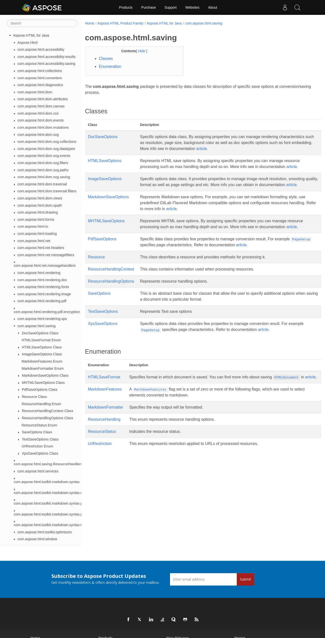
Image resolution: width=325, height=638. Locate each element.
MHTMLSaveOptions (106, 227)
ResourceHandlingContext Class (47, 411)
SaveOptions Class (37, 432)
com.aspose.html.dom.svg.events (44, 156)
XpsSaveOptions (102, 335)
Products (125, 7)
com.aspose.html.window (37, 539)
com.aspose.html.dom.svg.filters (43, 163)
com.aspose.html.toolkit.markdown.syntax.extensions (56, 493)
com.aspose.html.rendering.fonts (43, 287)
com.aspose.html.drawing (38, 212)
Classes (106, 58)
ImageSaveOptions (105, 179)
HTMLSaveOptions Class (42, 347)
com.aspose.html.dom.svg (38, 135)
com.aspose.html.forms (36, 219)
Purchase (148, 7)
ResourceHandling (104, 437)
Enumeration (110, 66)
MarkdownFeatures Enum (42, 361)
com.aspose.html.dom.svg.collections (47, 142)
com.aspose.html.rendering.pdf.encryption (47, 312)
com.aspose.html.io (33, 226)
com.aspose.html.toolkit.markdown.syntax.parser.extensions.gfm (64, 514)
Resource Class (34, 397)
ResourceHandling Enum (41, 404)
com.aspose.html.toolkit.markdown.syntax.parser (52, 503)
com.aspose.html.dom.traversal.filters (47, 191)
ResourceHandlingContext (111, 281)
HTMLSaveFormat (104, 389)
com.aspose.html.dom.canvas (41, 106)
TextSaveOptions (103, 323)
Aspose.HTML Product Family (120, 23)
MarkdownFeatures (105, 407)
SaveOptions (99, 305)
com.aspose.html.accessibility (41, 49)
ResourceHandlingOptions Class (47, 418)
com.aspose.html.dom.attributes (43, 99)
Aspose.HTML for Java (31, 35)
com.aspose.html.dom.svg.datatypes (46, 149)
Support (171, 7)
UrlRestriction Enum (37, 446)
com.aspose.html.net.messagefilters (46, 255)
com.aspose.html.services (38, 471)
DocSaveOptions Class (40, 333)
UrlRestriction (100, 461)
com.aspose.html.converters (40, 78)
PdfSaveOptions (102, 251)
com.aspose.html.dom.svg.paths (43, 170)
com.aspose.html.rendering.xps (42, 319)
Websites (192, 7)
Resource (96, 269)
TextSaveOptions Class (40, 439)
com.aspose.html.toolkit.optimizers (45, 532)
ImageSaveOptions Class (42, 354)
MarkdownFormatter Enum (43, 368)
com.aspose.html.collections (40, 71)
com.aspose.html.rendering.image (44, 294)
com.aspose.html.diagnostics (40, 85)
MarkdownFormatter (105, 425)
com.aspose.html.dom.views (40, 198)
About (212, 7)
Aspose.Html (28, 43)
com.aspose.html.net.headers (41, 248)
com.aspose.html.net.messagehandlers (45, 266)
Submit (245, 579)
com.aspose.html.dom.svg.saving (44, 177)
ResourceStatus (102, 449)
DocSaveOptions (103, 137)
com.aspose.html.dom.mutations (43, 127)
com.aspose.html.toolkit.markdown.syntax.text (50, 525)
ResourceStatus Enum (39, 425)
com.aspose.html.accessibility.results (47, 57)
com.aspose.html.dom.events (41, 120)
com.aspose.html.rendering (39, 273)
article (259, 149)
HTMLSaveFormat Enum (41, 340)
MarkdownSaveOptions (108, 203)
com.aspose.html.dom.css (38, 113)
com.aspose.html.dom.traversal (42, 184)
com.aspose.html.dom (35, 92)
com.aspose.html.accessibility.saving (46, 64)
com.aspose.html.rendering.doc (42, 280)
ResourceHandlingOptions (111, 293)
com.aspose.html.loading (37, 234)
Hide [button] (139, 51)
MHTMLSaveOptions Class (43, 383)
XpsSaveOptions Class (40, 453)
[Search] (42, 23)
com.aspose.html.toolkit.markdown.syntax (47, 482)
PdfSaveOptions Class (39, 390)
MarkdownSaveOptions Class (45, 375)
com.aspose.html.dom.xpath (40, 205)
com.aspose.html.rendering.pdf (42, 301)
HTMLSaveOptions (104, 161)
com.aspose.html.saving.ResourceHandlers (48, 464)
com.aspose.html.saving (37, 326)
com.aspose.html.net (34, 241)
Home (89, 23)
